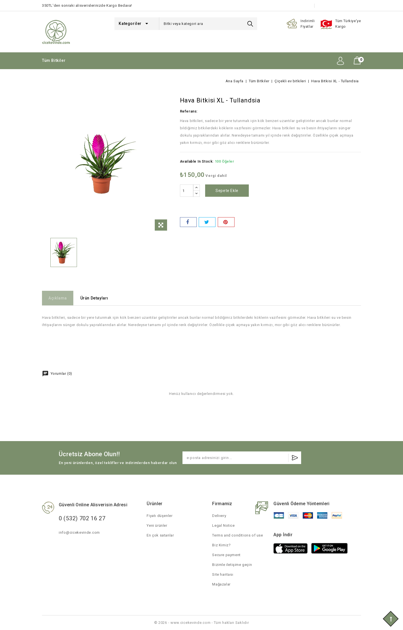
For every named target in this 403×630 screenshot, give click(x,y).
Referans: (189, 111)
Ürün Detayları (100, 298)
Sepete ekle (228, 190)
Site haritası (222, 574)
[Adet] (186, 190)
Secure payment (226, 555)
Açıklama (59, 298)
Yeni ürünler (157, 525)
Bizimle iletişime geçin (341, 5)
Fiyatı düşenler (159, 516)
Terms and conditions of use (237, 535)
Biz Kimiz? (221, 545)
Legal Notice (223, 525)
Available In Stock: (197, 161)
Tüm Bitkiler (53, 60)
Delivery (219, 516)
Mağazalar (221, 584)
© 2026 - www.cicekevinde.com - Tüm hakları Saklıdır (201, 622)
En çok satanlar (160, 535)
